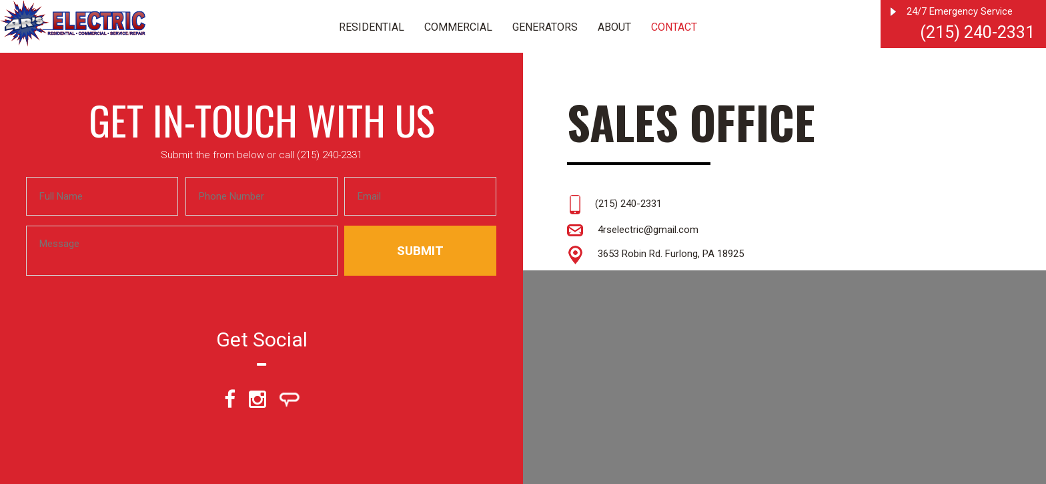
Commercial (458, 27)
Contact (674, 27)
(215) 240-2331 (977, 32)
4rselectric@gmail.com (632, 230)
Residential (371, 27)
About (614, 27)
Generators (545, 27)
